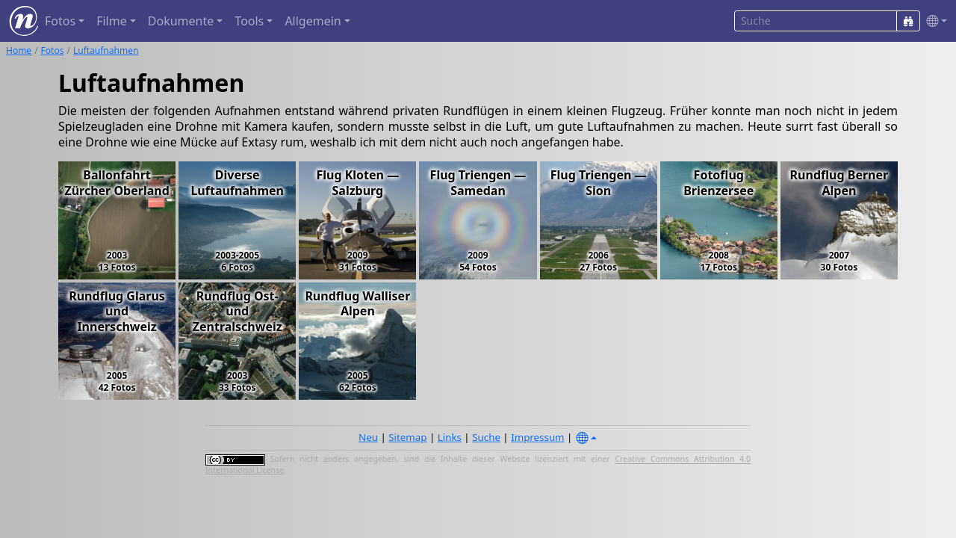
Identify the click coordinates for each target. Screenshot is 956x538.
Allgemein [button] (313, 21)
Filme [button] (111, 21)
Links (450, 437)
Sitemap (407, 437)
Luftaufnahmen (105, 50)
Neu (368, 437)
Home (18, 50)
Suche (486, 437)
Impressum (537, 437)
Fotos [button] (60, 21)
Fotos (52, 50)
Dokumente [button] (181, 21)
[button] (933, 21)
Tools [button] (249, 21)
